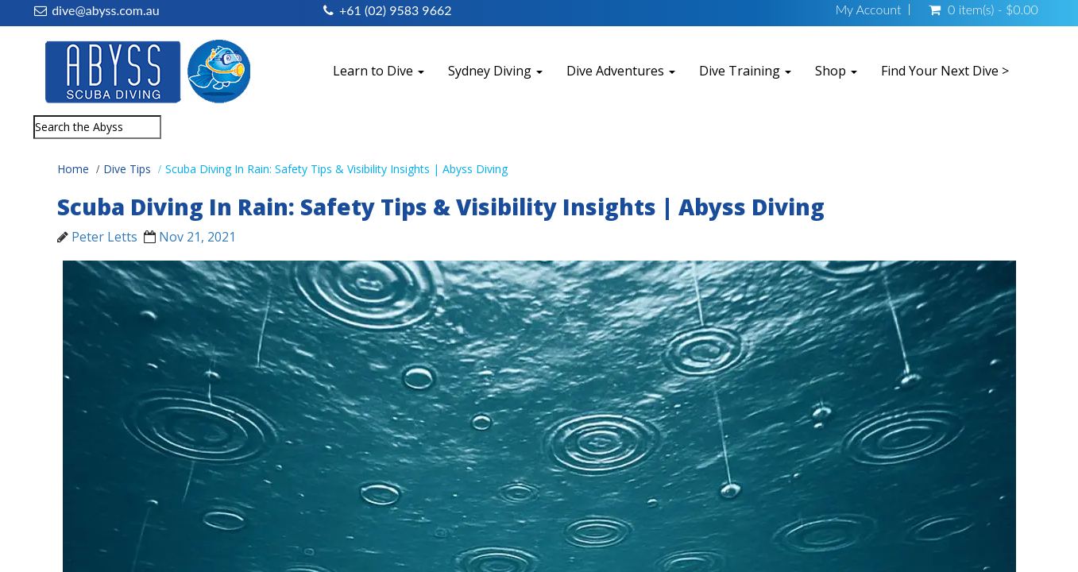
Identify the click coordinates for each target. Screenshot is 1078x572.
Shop (836, 70)
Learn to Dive (378, 70)
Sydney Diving (495, 70)
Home (73, 168)
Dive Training (745, 70)
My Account (869, 9)
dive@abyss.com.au (105, 9)
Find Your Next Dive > (945, 70)
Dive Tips (127, 168)
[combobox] (97, 127)
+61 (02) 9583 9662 (395, 9)
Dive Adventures (620, 70)
